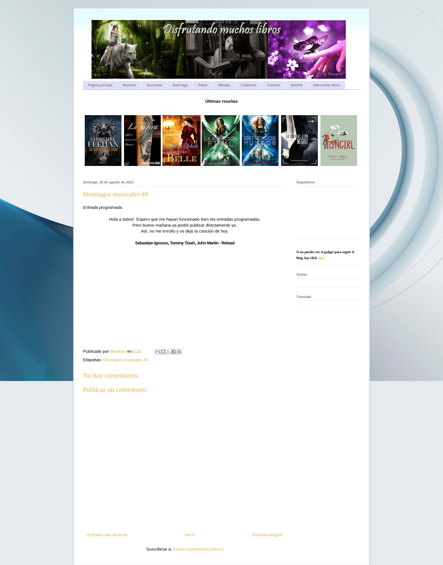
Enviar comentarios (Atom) (198, 549)
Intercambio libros (326, 85)
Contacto (274, 85)
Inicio (190, 534)
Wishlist (297, 85)
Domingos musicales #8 (125, 359)
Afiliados (224, 85)
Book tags (180, 85)
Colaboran (248, 85)
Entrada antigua (267, 534)
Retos (202, 85)
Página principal (100, 85)
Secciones (154, 85)
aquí (321, 258)
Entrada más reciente (107, 534)
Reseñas (129, 85)
